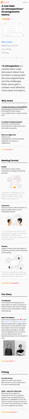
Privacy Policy (22, 57)
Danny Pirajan (20, 322)
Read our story (8, 361)
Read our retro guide (10, 283)
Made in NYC (13, 57)
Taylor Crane (9, 322)
